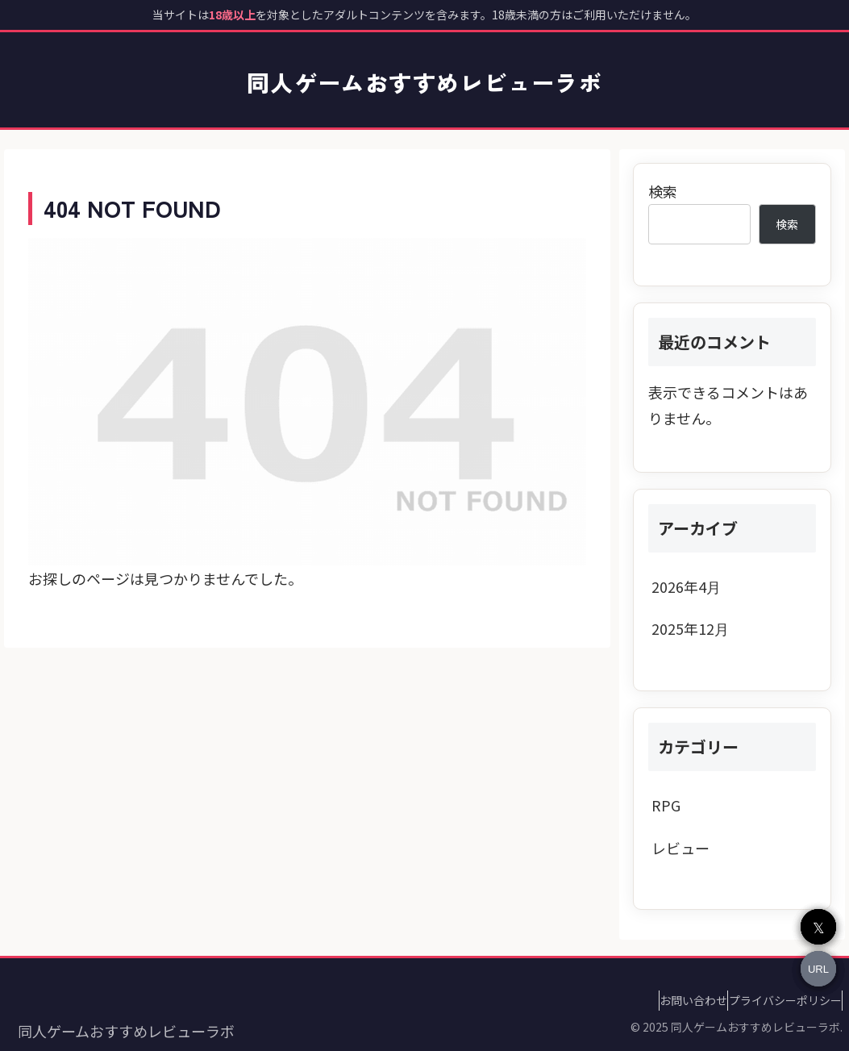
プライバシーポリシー (777, 1000)
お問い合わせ (670, 1000)
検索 (662, 191)
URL (818, 969)
